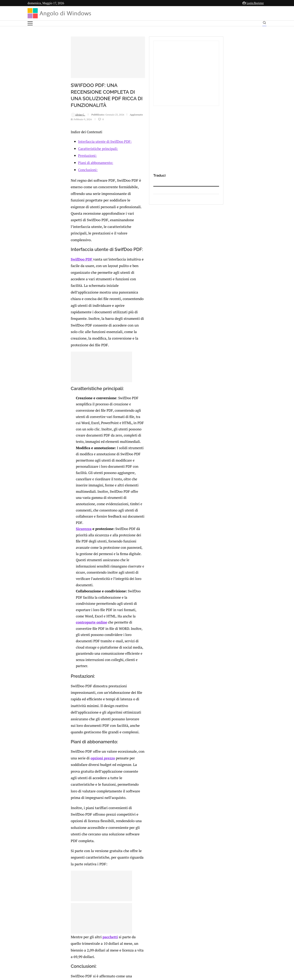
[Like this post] (61, 809)
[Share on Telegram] (87, 809)
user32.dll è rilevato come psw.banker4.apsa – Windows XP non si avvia (157, 741)
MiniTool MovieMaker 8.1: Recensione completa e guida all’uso (79, 741)
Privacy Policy (136, 938)
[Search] (264, 23)
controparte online (74, 437)
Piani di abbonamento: (57, 192)
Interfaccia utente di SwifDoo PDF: (67, 170)
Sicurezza (48, 393)
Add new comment (49, 817)
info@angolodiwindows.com (154, 918)
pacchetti (70, 610)
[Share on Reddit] (78, 809)
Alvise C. (40, 147)
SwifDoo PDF (44, 247)
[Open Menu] (30, 23)
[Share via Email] (91, 809)
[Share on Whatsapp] (83, 809)
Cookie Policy (158, 938)
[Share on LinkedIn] (74, 809)
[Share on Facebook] (66, 809)
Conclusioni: (50, 199)
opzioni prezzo (134, 513)
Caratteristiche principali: (60, 177)
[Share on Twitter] (70, 809)
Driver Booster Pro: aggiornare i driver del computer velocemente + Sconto (83, 764)
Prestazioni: (49, 185)
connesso (58, 827)
